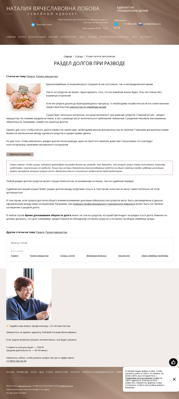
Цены (82, 36)
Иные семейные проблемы (155, 255)
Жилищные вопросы (96, 255)
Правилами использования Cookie (142, 378)
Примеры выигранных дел (114, 36)
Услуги (22, 36)
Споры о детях (67, 255)
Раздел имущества (47, 76)
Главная (10, 36)
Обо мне (53, 36)
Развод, (31, 76)
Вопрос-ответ (68, 36)
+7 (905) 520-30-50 (16, 360)
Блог (134, 36)
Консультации (37, 36)
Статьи (49, 372)
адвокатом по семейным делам (88, 107)
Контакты (145, 36)
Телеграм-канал (44, 24)
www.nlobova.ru (24, 386)
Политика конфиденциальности (98, 372)
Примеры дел (22, 372)
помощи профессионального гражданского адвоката (104, 203)
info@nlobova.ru (66, 386)
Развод (14, 255)
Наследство (124, 255)
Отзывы (92, 36)
